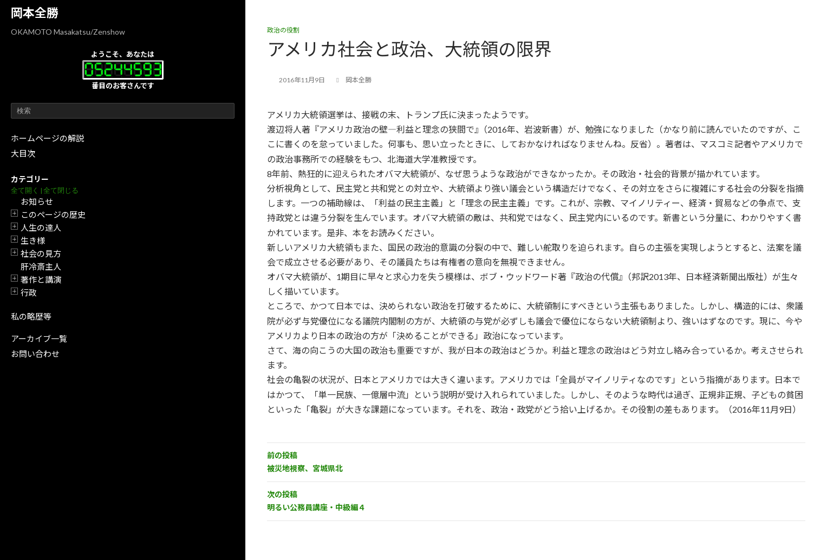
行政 (29, 292)
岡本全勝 (34, 12)
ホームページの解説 (47, 138)
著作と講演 (41, 279)
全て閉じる (61, 190)
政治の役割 (283, 30)
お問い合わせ (35, 354)
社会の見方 (41, 253)
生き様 (33, 240)
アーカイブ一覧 (39, 338)
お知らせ (37, 201)
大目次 (23, 153)
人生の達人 (41, 227)
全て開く (25, 190)
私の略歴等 (31, 316)
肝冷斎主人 (41, 266)
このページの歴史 (53, 214)
